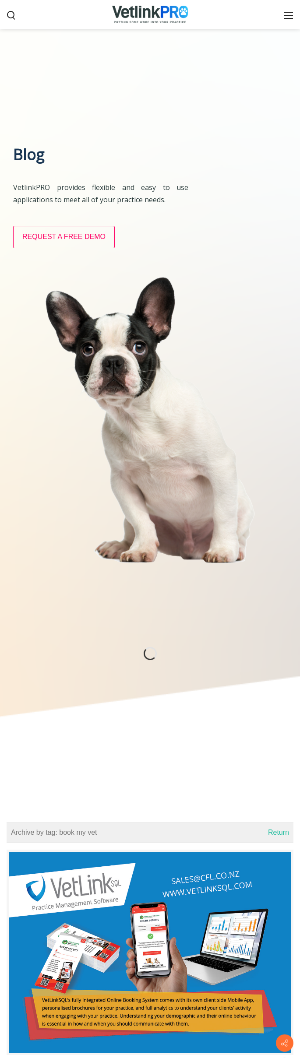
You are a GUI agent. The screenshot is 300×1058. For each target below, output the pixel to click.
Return (278, 832)
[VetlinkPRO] (150, 14)
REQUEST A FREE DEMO (64, 236)
